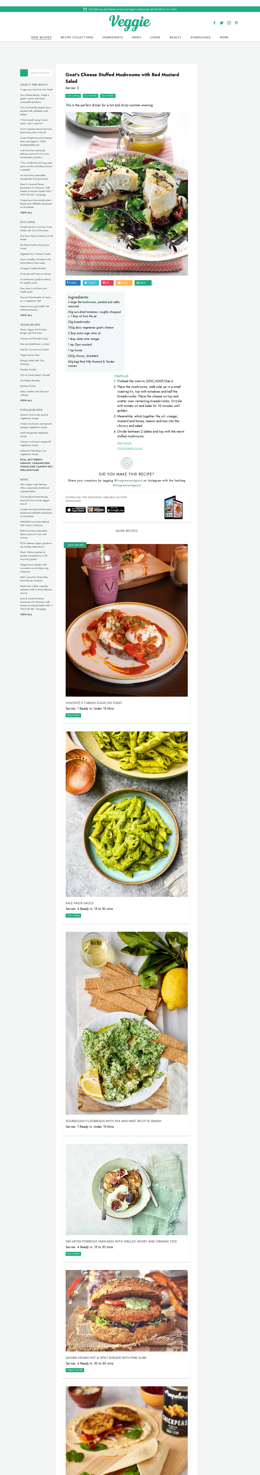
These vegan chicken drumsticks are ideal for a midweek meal (202, 420)
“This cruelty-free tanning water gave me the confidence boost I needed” (45, 160)
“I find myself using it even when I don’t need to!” (42, 116)
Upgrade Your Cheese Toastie (44, 248)
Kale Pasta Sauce (86, 735)
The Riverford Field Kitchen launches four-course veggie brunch (43, 494)
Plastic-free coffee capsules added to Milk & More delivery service (44, 584)
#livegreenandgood (131, 392)
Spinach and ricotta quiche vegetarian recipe (42, 410)
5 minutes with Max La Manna (44, 268)
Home (115, 1455)
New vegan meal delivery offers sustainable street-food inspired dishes (43, 482)
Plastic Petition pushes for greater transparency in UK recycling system (42, 550)
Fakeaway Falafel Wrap (91, 1264)
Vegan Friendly (81, 1125)
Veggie (187, 120)
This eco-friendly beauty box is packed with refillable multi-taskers (44, 105)
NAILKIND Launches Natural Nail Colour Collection (43, 517)
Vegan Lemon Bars (38, 349)
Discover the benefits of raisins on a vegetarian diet (44, 293)
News (136, 31)
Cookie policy (121, 1459)
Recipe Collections (77, 31)
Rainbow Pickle (36, 380)
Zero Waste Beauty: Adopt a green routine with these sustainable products (43, 93)
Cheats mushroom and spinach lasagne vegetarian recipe (45, 419)
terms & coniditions (180, 1459)
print (148, 235)
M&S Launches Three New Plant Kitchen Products (42, 573)
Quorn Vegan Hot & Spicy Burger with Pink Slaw (42, 325)
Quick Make (114, 87)
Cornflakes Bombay (38, 375)
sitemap (159, 1459)
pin (112, 235)
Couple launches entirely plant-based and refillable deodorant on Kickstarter (45, 198)
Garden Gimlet (36, 364)
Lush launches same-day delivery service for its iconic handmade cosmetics (43, 148)
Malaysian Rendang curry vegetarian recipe (42, 446)
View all (35, 207)
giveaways (161, 1455)
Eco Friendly (97, 87)
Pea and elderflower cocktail (43, 338)
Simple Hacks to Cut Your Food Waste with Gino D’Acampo (44, 223)
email (130, 235)
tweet (96, 235)
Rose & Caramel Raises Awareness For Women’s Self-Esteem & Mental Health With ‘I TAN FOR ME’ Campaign (45, 184)
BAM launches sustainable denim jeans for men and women (42, 528)
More (224, 31)
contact (143, 1455)
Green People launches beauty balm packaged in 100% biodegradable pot (44, 135)
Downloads (201, 31)
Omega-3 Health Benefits (41, 262)
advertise (198, 1455)
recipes (128, 1455)
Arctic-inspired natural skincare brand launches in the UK (44, 124)
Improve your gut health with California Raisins (43, 302)
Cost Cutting (80, 87)
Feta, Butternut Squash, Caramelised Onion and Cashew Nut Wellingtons (45, 459)
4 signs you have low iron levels (45, 84)
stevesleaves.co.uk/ (127, 328)
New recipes (41, 31)
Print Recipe (121, 323)
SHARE (78, 235)
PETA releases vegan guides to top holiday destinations (44, 539)
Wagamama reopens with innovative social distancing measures (43, 562)
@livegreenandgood (132, 387)
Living (155, 31)
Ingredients (113, 31)
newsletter (179, 1455)
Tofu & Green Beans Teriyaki (43, 369)
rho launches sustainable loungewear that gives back (43, 171)
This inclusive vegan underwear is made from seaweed (203, 481)
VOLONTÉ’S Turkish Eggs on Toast (100, 574)
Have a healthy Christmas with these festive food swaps (44, 255)
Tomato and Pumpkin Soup (42, 333)
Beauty (176, 31)
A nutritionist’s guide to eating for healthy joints (44, 275)
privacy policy (143, 1459)
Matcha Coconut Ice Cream (43, 344)
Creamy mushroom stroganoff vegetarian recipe (44, 437)
